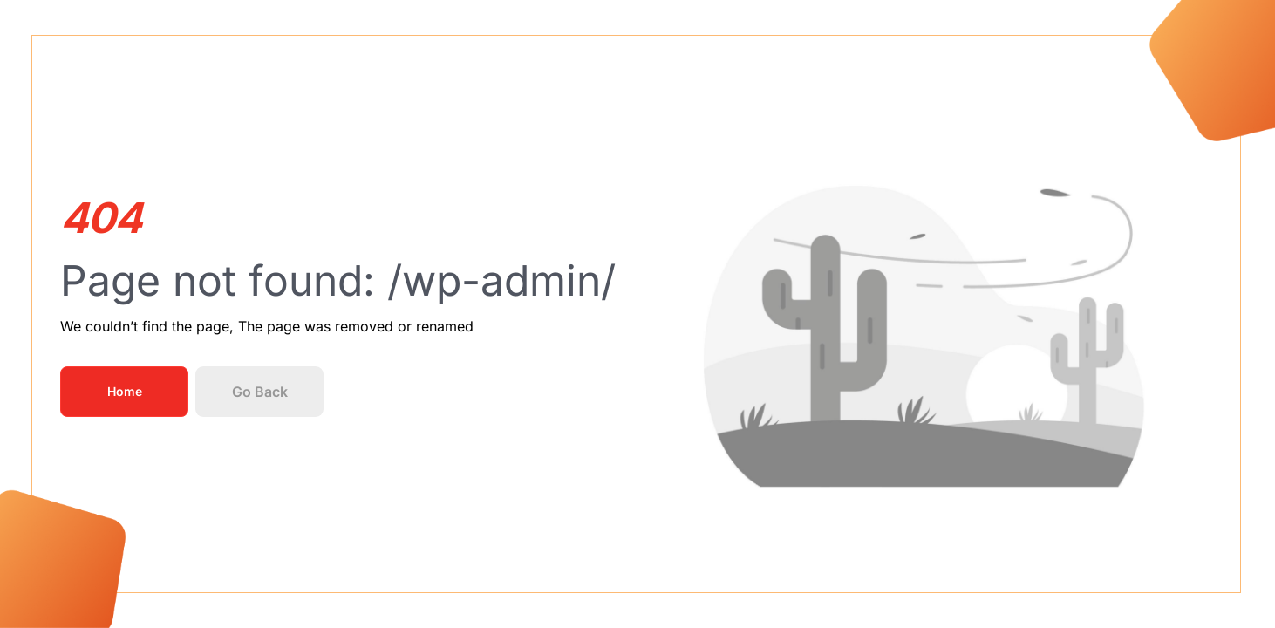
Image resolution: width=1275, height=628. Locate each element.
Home (124, 391)
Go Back (260, 391)
